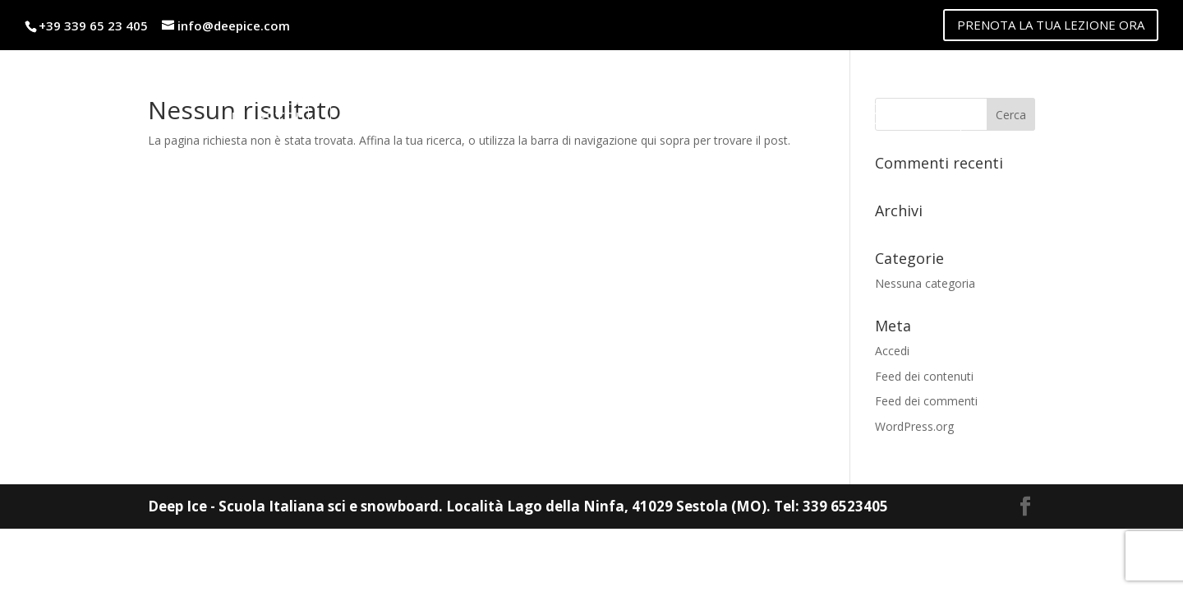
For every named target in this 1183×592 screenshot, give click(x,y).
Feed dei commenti (926, 401)
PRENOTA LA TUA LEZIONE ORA (1050, 24)
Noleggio (484, 118)
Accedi (892, 350)
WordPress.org (914, 426)
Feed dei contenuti (924, 376)
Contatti (911, 118)
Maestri (265, 118)
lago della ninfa (755, 118)
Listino (371, 118)
